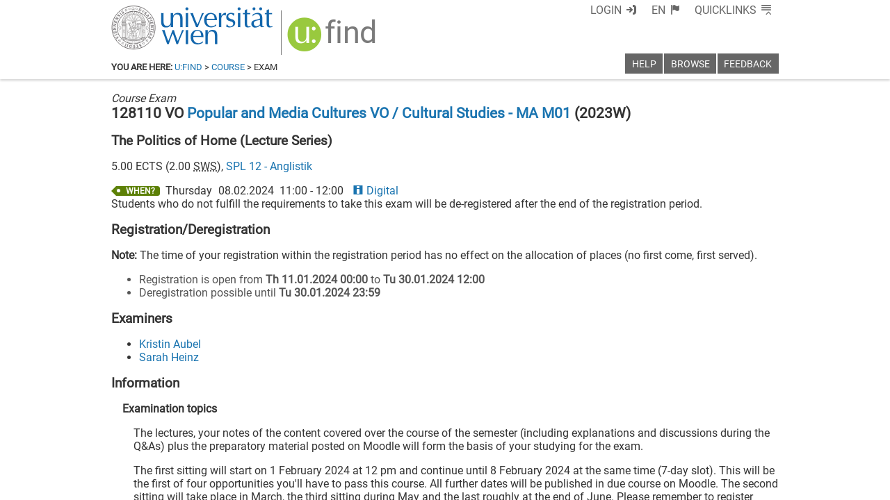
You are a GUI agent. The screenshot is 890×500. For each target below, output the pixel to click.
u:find (188, 67)
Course (228, 67)
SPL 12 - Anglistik (269, 166)
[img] (333, 39)
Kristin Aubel (170, 344)
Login (606, 10)
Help (644, 64)
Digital (375, 190)
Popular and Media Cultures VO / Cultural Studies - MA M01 (379, 113)
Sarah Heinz (169, 357)
